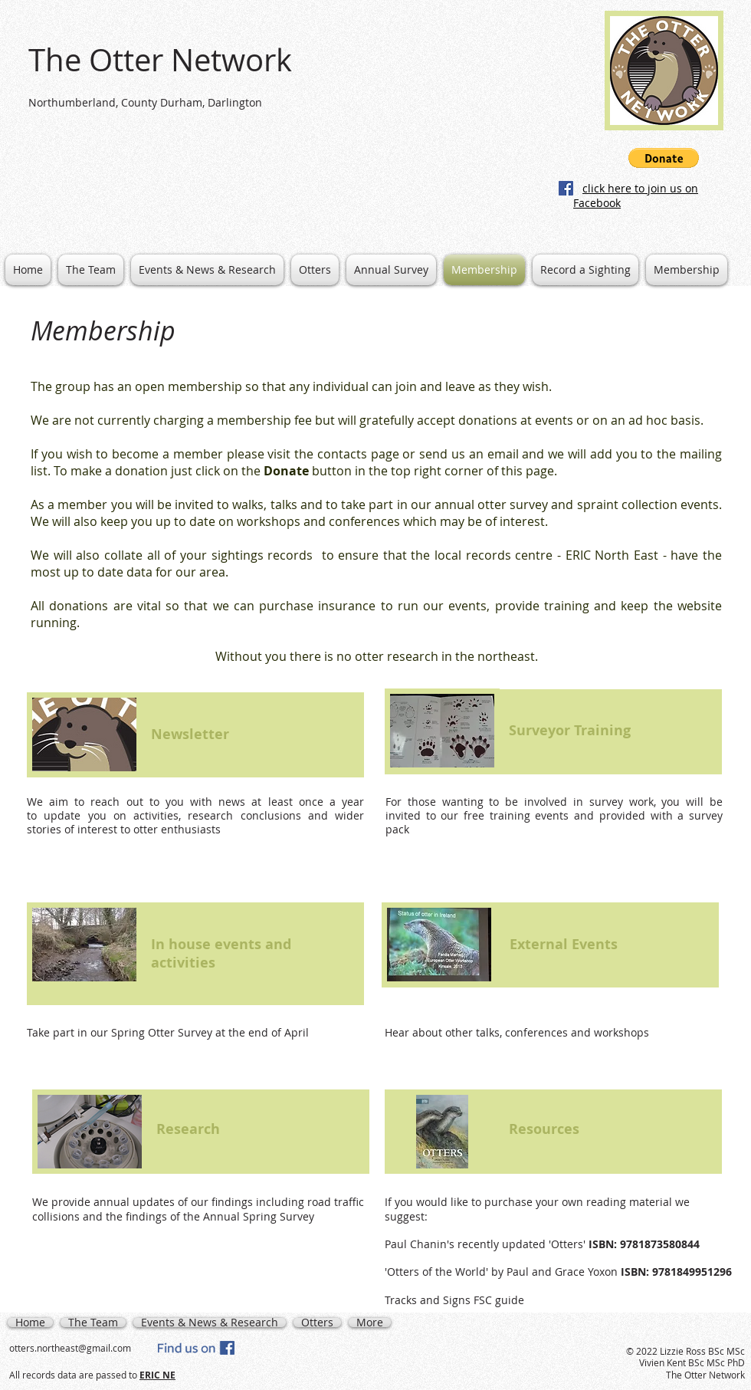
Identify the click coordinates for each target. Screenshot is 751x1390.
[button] (663, 158)
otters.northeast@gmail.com (70, 1348)
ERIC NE (157, 1375)
